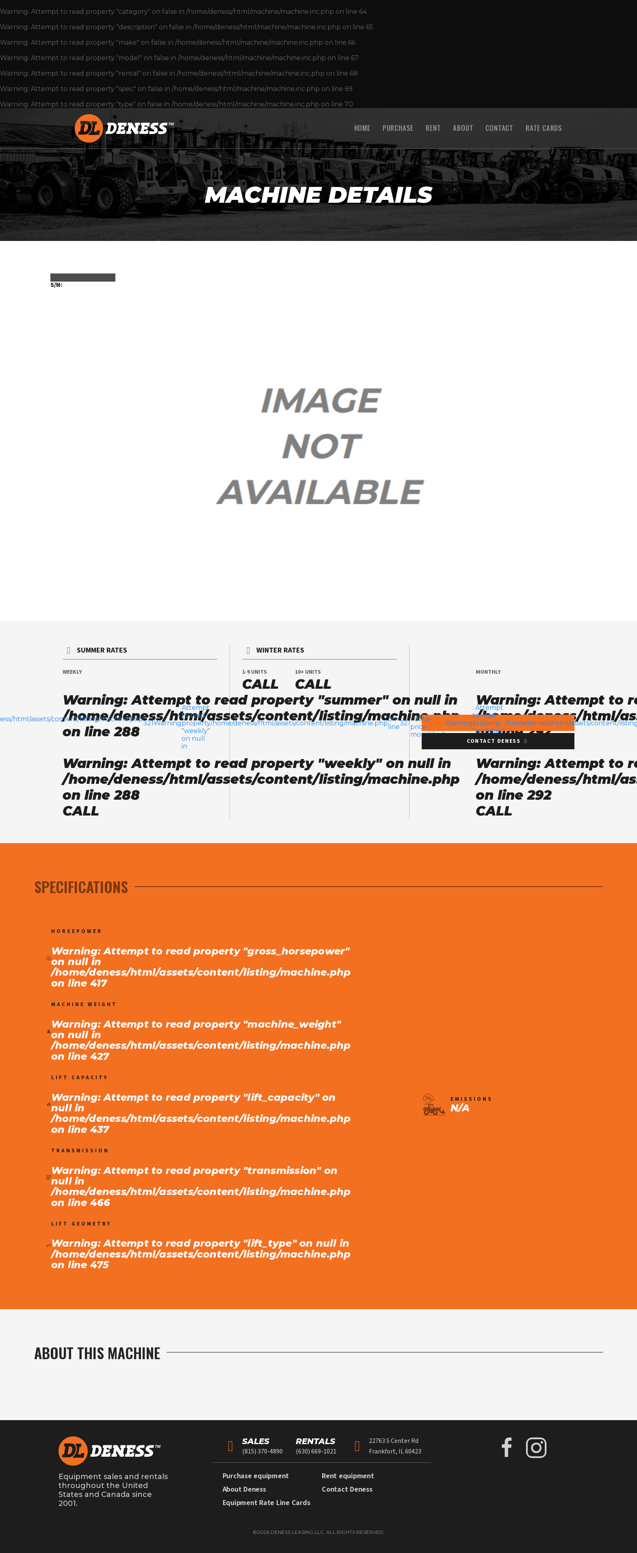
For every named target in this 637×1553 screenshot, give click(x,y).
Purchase (398, 128)
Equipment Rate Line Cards (266, 1503)
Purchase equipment (256, 1476)
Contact (499, 128)
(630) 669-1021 (316, 1451)
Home (362, 128)
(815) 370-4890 (262, 1451)
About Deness (244, 1489)
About (463, 128)
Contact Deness (347, 1489)
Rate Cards (544, 128)
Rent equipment (348, 1476)
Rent (433, 128)
